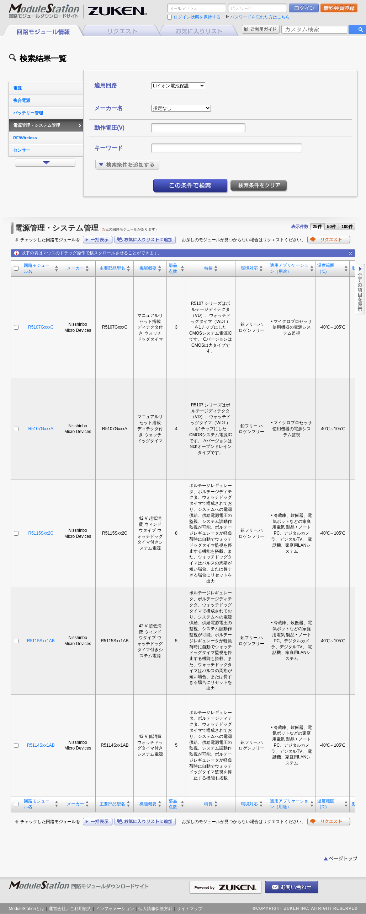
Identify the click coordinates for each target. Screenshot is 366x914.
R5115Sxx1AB (41, 640)
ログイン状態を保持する (197, 17)
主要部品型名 (112, 268)
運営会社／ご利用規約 (70, 908)
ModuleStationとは (27, 908)
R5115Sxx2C (40, 533)
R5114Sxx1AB (41, 745)
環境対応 (249, 268)
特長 (208, 268)
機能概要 (148, 268)
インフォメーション (115, 908)
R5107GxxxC (40, 327)
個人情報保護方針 (155, 908)
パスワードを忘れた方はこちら (260, 17)
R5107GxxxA (40, 428)
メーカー (75, 268)
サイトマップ (189, 908)
